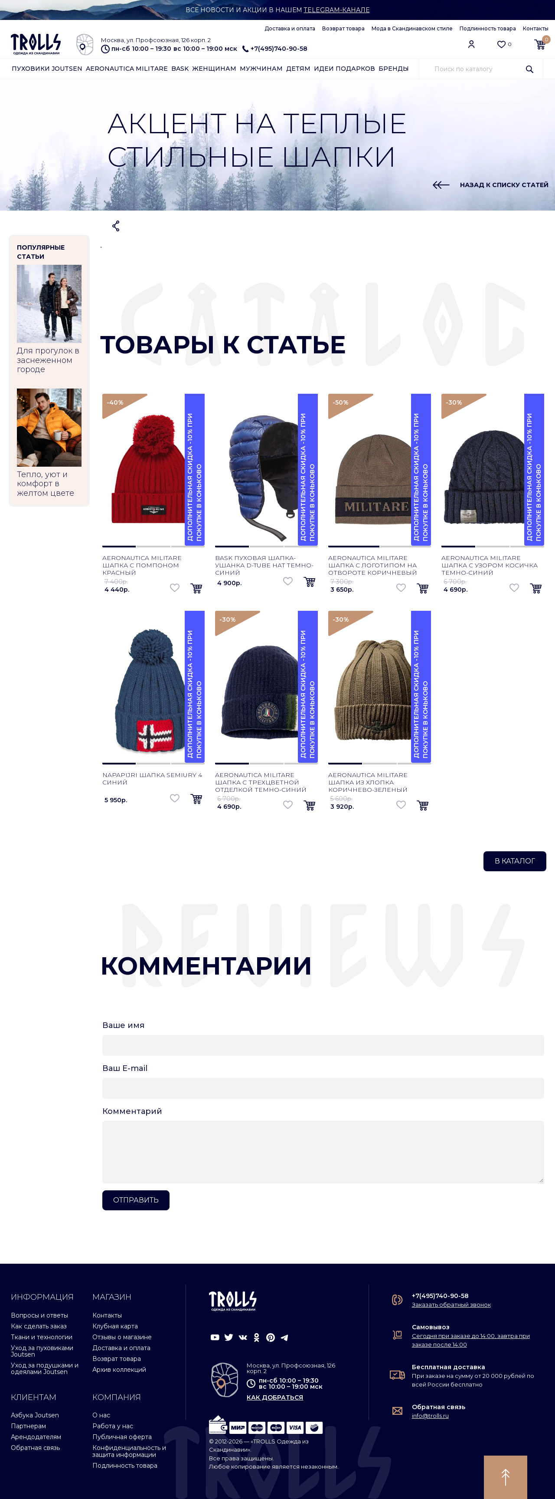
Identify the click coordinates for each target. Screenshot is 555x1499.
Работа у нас (112, 1426)
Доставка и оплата (289, 28)
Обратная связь (35, 1448)
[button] (196, 588)
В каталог (515, 861)
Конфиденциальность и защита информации (129, 1451)
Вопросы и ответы (39, 1315)
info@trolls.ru (430, 1415)
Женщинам (214, 68)
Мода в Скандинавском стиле (412, 28)
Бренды (394, 68)
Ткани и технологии (41, 1337)
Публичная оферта (122, 1437)
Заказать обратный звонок (451, 1304)
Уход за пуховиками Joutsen (42, 1351)
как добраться (275, 1397)
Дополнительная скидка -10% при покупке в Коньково (194, 477)
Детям (298, 68)
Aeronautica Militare (127, 68)
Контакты (535, 28)
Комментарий (132, 1111)
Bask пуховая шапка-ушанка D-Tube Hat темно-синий (264, 565)
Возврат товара (343, 28)
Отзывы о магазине (122, 1337)
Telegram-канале (336, 10)
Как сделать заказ (39, 1326)
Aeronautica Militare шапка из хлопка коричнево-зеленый (368, 782)
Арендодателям (36, 1437)
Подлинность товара (488, 28)
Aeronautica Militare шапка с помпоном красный (142, 565)
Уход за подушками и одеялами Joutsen (44, 1368)
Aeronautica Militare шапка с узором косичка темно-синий (489, 565)
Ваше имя (123, 1025)
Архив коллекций (119, 1370)
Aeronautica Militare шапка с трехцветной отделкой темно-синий (261, 782)
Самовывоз (431, 1327)
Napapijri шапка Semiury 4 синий (152, 778)
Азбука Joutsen (35, 1415)
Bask (180, 68)
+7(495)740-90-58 (274, 49)
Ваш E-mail (124, 1068)
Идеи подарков (344, 68)
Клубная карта (115, 1326)
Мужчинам (261, 68)
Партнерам (28, 1426)
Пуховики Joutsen (47, 68)
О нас (101, 1415)
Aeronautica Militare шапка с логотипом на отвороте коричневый (372, 565)
